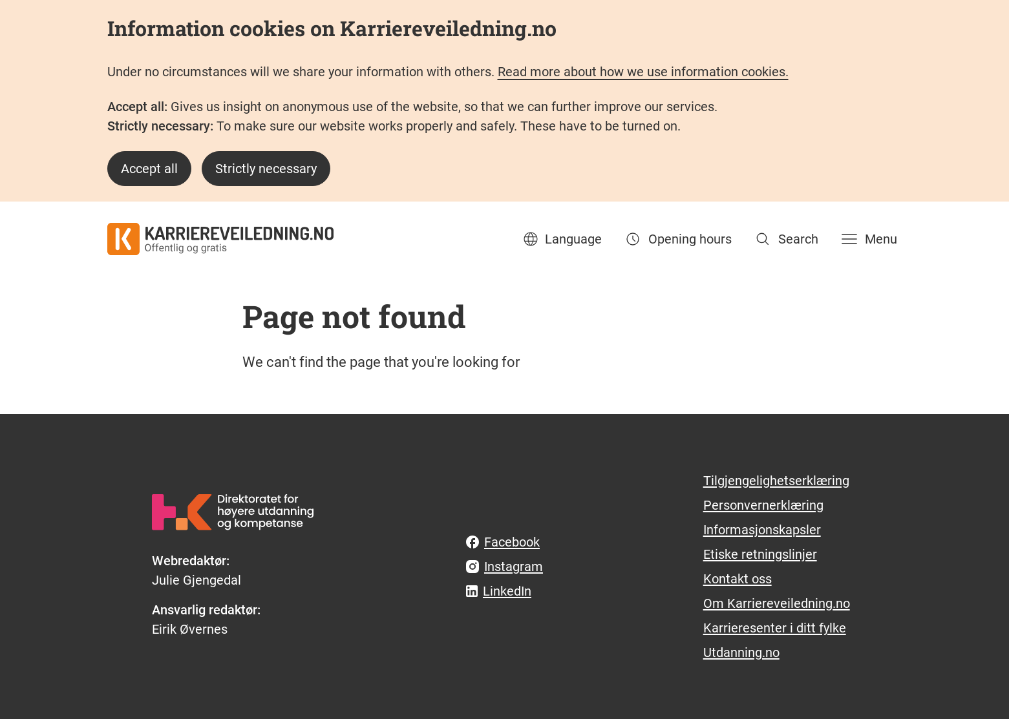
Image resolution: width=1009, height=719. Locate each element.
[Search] (785, 239)
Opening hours (677, 239)
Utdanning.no (741, 652)
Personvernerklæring (763, 505)
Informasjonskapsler (762, 529)
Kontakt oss (737, 579)
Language (562, 239)
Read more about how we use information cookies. (643, 71)
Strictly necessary (266, 168)
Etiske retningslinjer (760, 554)
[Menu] (868, 239)
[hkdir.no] (232, 512)
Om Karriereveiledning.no (776, 603)
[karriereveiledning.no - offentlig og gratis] (220, 239)
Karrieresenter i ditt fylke (774, 628)
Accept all (149, 168)
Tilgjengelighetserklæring (776, 480)
